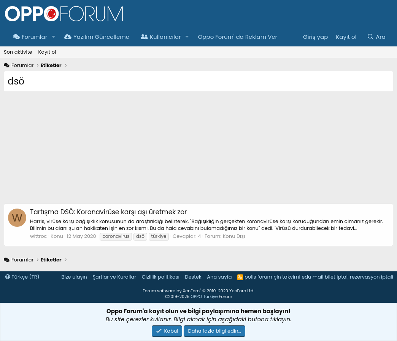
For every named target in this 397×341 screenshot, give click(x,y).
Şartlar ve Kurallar (114, 276)
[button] (53, 36)
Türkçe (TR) (22, 276)
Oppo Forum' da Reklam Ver (238, 37)
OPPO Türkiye (204, 296)
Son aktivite (18, 52)
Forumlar (30, 37)
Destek (193, 276)
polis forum (258, 276)
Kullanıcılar (161, 37)
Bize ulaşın (74, 276)
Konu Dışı (234, 236)
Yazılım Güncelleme (96, 37)
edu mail (312, 276)
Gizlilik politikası (160, 276)
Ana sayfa (219, 276)
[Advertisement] (198, 150)
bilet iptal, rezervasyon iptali (359, 276)
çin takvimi (286, 276)
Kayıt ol (47, 52)
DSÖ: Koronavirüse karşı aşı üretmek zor (108, 212)
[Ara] (376, 36)
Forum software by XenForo (198, 291)
